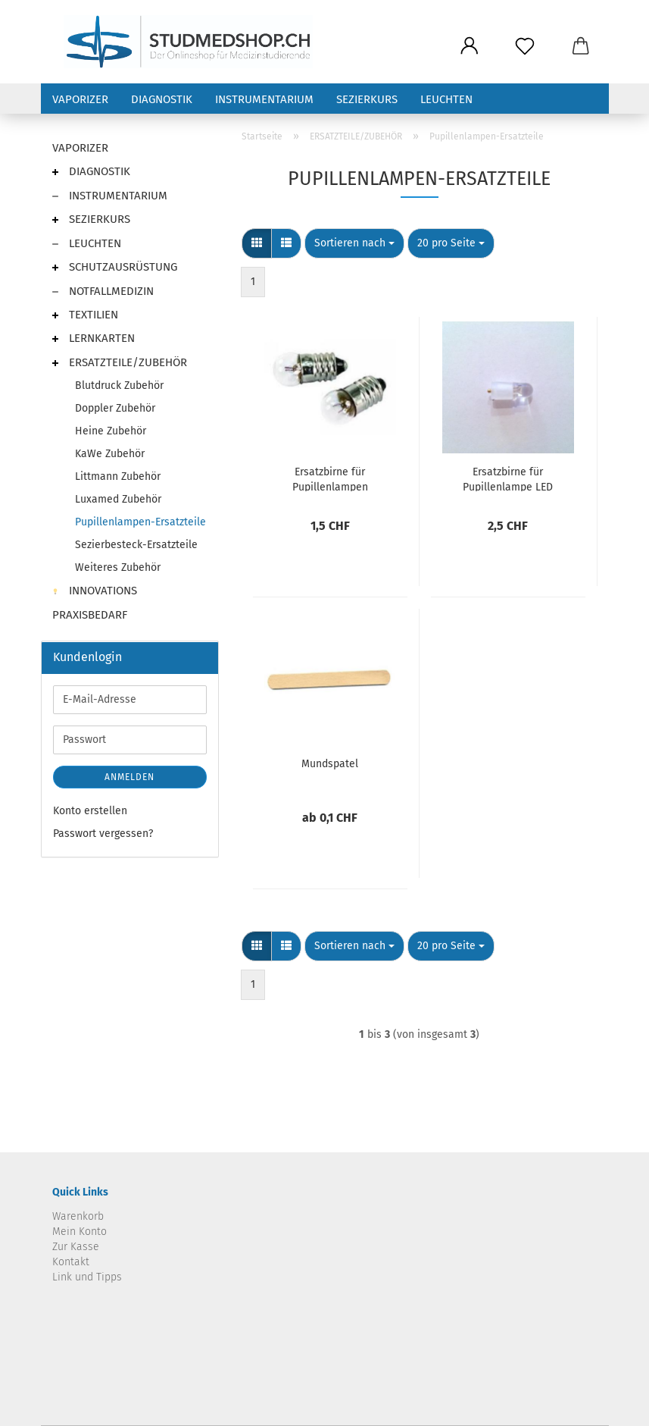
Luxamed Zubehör (118, 499)
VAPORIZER (80, 99)
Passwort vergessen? (103, 833)
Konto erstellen (90, 810)
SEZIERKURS (367, 99)
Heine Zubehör (110, 431)
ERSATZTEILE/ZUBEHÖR (119, 362)
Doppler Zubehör (115, 408)
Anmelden (129, 777)
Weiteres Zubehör (118, 567)
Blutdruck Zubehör (119, 385)
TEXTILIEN (85, 314)
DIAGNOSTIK (161, 99)
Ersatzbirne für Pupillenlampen (330, 478)
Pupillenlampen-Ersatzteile (140, 522)
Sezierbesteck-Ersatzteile (136, 544)
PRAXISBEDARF (89, 615)
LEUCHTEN (446, 99)
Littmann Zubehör (118, 476)
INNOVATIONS (94, 590)
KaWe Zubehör (110, 453)
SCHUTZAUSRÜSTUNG (114, 267)
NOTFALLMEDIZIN (103, 291)
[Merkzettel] (525, 47)
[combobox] (354, 243)
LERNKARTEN (93, 338)
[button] (470, 47)
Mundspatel (329, 763)
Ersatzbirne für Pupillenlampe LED (508, 478)
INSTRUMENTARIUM (264, 99)
